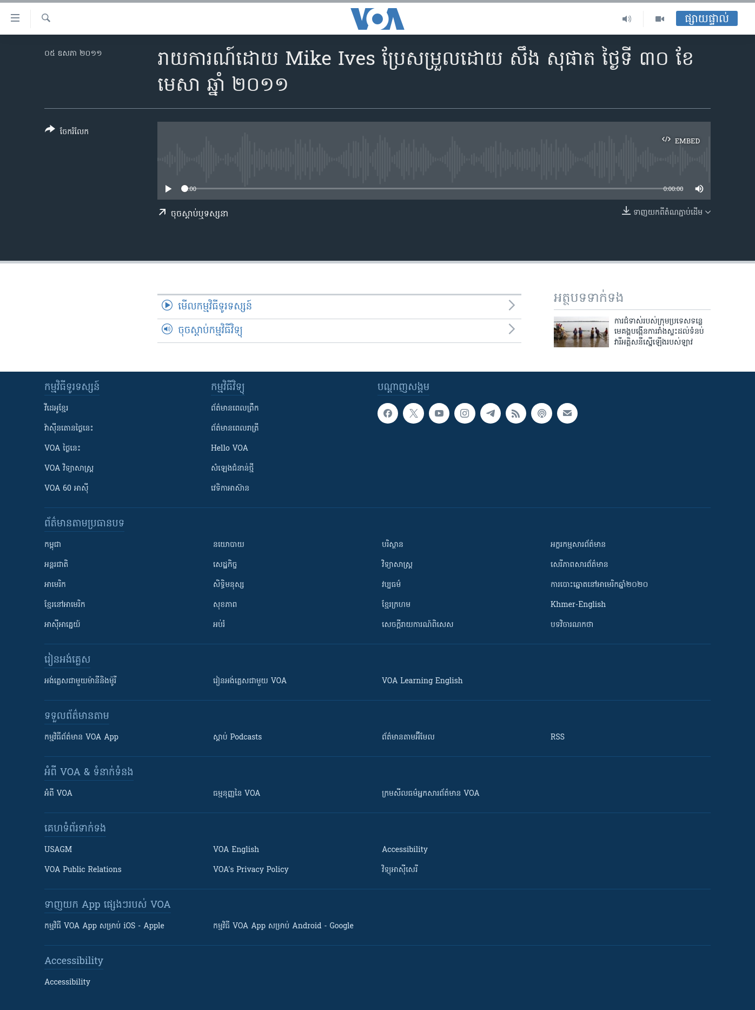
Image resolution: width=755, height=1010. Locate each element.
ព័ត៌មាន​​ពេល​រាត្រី (235, 428)
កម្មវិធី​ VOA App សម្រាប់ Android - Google (283, 926)
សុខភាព (225, 605)
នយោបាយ (228, 545)
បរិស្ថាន (392, 545)
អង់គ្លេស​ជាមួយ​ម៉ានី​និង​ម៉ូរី (80, 681)
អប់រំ (219, 625)
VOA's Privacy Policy (251, 870)
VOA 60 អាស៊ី (66, 488)
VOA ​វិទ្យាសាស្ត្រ (69, 468)
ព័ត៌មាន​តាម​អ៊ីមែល (408, 737)
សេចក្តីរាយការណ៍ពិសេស (418, 625)
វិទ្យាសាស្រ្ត (397, 565)
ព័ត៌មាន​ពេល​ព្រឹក (235, 408)
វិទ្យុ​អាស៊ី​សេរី (400, 870)
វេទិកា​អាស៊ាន (230, 488)
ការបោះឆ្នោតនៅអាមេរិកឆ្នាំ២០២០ (599, 585)
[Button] (67, 133)
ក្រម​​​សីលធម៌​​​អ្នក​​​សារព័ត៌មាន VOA (431, 794)
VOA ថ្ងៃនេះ (62, 448)
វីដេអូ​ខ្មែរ (56, 408)
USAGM (58, 850)
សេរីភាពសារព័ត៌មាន (579, 565)
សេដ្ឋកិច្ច (225, 565)
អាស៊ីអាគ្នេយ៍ (62, 625)
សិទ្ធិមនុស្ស (228, 585)
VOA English (236, 850)
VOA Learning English (422, 681)
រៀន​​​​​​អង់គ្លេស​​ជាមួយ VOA (250, 681)
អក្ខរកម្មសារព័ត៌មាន (578, 545)
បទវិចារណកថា (572, 625)
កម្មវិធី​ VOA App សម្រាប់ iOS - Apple (104, 926)
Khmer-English (578, 605)
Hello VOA (229, 448)
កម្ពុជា (52, 545)
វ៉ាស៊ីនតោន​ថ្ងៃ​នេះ (69, 428)
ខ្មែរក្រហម (396, 605)
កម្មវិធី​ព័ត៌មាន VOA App (81, 737)
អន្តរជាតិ (56, 565)
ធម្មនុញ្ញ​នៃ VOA (237, 794)
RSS (558, 737)
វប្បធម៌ (391, 585)
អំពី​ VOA (58, 794)
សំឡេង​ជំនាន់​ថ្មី (232, 468)
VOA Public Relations (83, 870)
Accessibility (405, 850)
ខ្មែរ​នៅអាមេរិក (64, 605)
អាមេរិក (55, 585)
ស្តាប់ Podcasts (237, 737)
